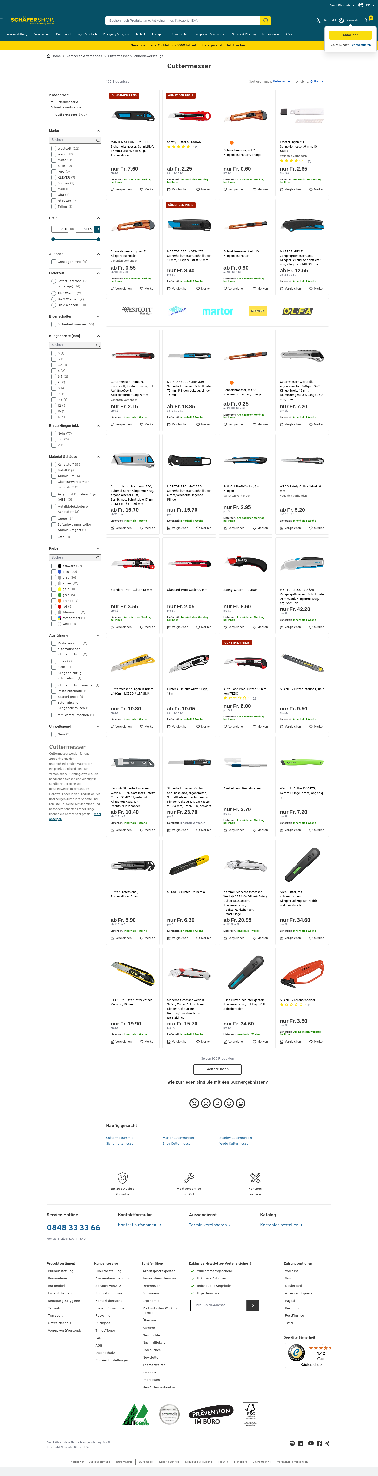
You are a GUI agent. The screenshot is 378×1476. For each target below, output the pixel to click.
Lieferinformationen (110, 1317)
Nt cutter (65, 200)
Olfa (62, 195)
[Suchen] (266, 21)
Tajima (63, 206)
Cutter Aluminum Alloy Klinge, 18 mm (189, 696)
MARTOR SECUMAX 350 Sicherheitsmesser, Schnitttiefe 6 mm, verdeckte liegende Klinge (188, 493)
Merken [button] (147, 190)
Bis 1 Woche (68, 293)
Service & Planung (244, 34)
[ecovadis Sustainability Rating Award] (169, 1424)
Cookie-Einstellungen (112, 1369)
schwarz (68, 566)
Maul (62, 189)
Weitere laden (218, 1078)
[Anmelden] (350, 21)
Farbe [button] (53, 548)
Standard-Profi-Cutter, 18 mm (132, 594)
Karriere (149, 1337)
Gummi (64, 518)
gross (63, 661)
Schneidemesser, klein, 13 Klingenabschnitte (241, 254)
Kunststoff (68, 464)
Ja (61, 439)
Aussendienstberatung (112, 1287)
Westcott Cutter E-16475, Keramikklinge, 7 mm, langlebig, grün (298, 797)
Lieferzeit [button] (56, 273)
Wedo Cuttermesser (234, 1152)
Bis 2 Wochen (70, 299)
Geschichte (151, 1344)
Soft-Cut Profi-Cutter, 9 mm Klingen (243, 489)
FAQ (98, 1347)
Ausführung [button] (58, 635)
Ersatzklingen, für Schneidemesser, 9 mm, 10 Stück (299, 146)
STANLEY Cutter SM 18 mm (186, 901)
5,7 (60, 365)
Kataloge (149, 1381)
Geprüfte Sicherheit (299, 1346)
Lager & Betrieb (87, 34)
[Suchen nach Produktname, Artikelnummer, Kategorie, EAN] (184, 20)
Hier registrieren (360, 45)
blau (65, 571)
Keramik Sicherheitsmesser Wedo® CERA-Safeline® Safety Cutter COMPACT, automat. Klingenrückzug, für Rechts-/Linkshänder (132, 802)
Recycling (102, 1324)
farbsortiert (69, 618)
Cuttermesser (71, 115)
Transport (158, 34)
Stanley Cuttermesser (235, 1146)
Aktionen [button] (56, 254)
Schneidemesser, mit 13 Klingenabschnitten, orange (243, 392)
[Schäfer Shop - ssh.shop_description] (27, 20)
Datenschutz (105, 1362)
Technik (141, 34)
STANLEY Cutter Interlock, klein (299, 696)
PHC (62, 171)
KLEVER (64, 177)
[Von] (57, 229)
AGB (98, 1354)
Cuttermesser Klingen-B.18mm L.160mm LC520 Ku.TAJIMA (133, 696)
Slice (63, 166)
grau (65, 577)
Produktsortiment (61, 1272)
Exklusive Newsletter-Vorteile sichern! (220, 1272)
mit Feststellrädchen (74, 715)
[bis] (82, 229)
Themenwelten (154, 1374)
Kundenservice (106, 1272)
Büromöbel (63, 34)
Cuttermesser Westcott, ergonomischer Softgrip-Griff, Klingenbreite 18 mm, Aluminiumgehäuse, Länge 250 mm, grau (301, 390)
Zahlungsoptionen (298, 1272)
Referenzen (152, 1295)
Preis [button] (53, 218)
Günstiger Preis (70, 261)
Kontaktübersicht (108, 1309)
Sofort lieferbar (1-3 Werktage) (69, 283)
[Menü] (323, 1354)
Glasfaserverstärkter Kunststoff (70, 484)
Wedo (63, 154)
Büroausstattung (16, 34)
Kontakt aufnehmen (137, 1234)
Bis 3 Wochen (70, 305)
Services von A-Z (108, 1295)
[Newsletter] (218, 1314)
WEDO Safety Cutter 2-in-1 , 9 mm (301, 489)
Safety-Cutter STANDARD (185, 142)
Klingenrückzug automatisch (67, 675)
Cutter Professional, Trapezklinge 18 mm (125, 903)
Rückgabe (102, 1332)
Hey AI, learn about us (159, 1396)
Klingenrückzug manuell (75, 685)
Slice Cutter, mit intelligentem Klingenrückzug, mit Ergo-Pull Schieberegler (245, 1013)
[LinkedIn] (293, 1453)
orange (66, 600)
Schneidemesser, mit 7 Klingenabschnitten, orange (243, 152)
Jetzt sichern (236, 45)
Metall (64, 470)
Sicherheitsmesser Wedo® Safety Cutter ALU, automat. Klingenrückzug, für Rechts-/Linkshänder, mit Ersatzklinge (187, 1017)
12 (60, 405)
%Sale (289, 34)
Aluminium (68, 476)
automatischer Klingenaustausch (72, 705)
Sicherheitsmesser (74, 324)
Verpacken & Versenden (211, 34)
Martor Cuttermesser (178, 1146)
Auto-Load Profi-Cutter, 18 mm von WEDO (245, 696)
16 (60, 411)
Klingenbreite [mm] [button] (64, 336)
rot (63, 606)
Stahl (62, 537)
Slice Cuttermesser (177, 1152)
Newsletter (151, 1366)
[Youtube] (312, 1453)
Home (56, 56)
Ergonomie (151, 1309)
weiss (65, 624)
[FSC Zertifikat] (250, 1424)
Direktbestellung (108, 1280)
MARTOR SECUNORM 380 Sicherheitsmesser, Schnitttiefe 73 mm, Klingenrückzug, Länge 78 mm (189, 388)
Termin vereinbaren (208, 1234)
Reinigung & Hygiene (116, 34)
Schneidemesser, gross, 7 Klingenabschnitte (128, 254)
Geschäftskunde (340, 5)
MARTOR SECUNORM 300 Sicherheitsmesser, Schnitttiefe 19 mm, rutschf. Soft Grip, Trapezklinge (131, 149)
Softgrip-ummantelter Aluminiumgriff (71, 527)
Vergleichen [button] (121, 190)
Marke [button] (54, 131)
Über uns (149, 1329)
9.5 (60, 399)
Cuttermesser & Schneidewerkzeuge (135, 56)
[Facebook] (320, 1453)
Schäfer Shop (152, 1272)
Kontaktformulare (108, 1302)
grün (64, 595)
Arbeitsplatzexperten (159, 1280)
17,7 (61, 417)
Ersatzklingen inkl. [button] (64, 426)
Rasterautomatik (71, 691)
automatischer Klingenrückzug (70, 651)
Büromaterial (41, 34)
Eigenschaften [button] (60, 316)
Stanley (64, 183)
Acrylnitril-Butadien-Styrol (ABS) (74, 497)
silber (66, 583)
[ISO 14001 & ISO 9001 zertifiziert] (136, 1424)
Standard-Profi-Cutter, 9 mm (187, 594)
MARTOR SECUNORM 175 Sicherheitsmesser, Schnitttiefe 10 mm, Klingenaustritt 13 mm (185, 258)
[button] (350, 35)
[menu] (343, 5)
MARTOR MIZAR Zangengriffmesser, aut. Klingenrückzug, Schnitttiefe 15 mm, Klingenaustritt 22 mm (301, 258)
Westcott (66, 148)
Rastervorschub (70, 643)
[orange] (232, 143)
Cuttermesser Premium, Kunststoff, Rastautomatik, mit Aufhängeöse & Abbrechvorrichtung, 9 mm (133, 388)
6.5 (61, 376)
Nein (63, 433)
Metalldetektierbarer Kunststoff (70, 509)
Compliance (152, 1359)
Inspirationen (270, 34)
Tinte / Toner (105, 1339)
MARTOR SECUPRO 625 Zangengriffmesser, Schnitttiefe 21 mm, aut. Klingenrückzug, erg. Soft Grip (301, 601)
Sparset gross (68, 697)
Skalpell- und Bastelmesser (243, 793)
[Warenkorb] (369, 21)
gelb (65, 589)
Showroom (151, 1302)
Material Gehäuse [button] (63, 457)
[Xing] (328, 1453)
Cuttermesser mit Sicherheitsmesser (120, 1149)
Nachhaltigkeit (154, 1352)
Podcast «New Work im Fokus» (160, 1319)
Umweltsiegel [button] (60, 726)
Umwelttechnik (180, 34)
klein (62, 667)
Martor (64, 160)
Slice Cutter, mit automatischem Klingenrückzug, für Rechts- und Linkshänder (300, 907)
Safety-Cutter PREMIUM (240, 594)
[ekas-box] (211, 1424)
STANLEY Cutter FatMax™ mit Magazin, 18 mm (132, 1011)
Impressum (151, 1389)
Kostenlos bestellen (279, 1234)
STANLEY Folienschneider (298, 1008)
